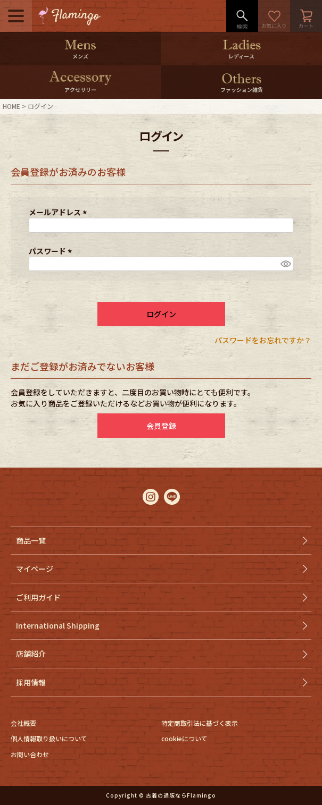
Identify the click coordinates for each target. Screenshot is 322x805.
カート (306, 16)
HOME (11, 106)
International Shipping (58, 625)
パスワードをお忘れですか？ (262, 340)
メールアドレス (59, 212)
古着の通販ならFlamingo (181, 795)
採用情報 (31, 682)
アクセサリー (80, 90)
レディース (241, 56)
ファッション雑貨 (241, 90)
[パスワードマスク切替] (285, 264)
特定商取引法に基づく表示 (199, 722)
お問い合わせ (30, 754)
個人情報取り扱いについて (49, 738)
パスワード (52, 250)
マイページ (34, 568)
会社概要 (23, 722)
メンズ (80, 56)
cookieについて (184, 738)
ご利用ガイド (38, 597)
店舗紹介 (31, 653)
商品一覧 (31, 540)
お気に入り (274, 16)
